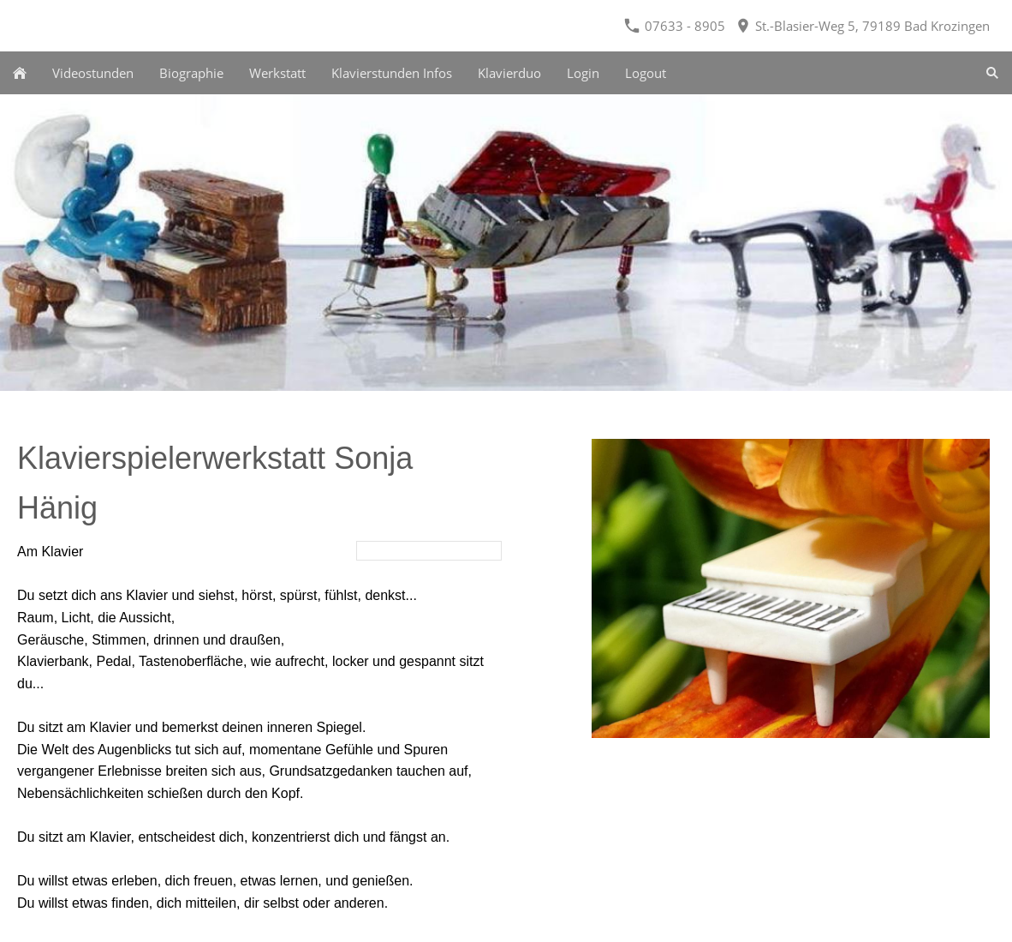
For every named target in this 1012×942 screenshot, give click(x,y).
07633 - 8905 (674, 25)
